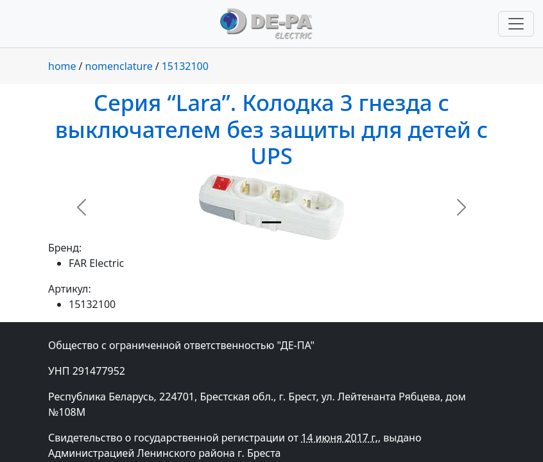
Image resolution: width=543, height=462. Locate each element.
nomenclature (119, 66)
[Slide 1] (271, 222)
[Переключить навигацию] (516, 24)
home (62, 66)
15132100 (185, 66)
